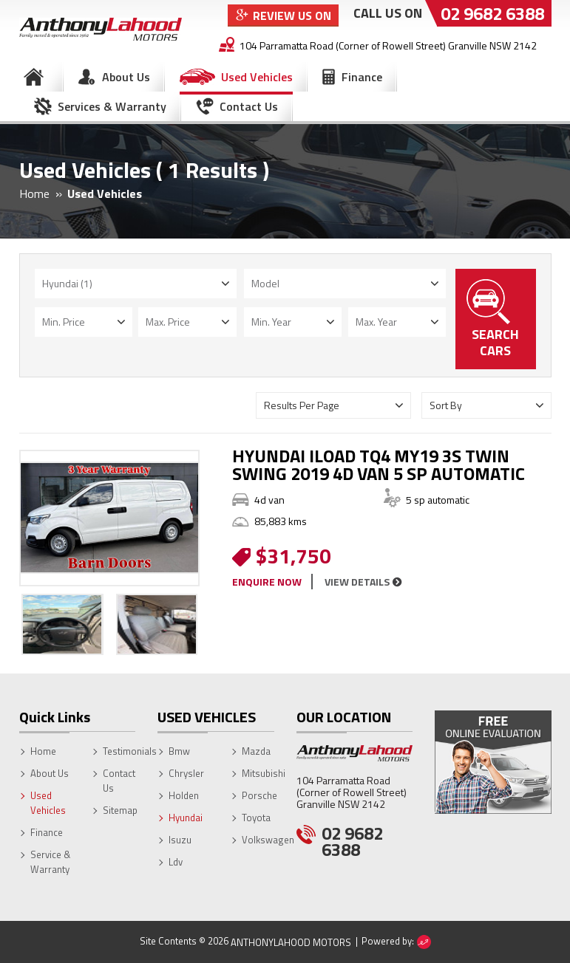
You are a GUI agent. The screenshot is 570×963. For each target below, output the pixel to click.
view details (357, 581)
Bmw (179, 751)
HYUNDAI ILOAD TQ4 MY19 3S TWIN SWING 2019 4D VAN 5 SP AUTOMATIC (378, 464)
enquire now (267, 581)
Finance (362, 77)
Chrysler (186, 773)
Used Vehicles (257, 77)
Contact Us (249, 106)
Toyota (256, 817)
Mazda (256, 751)
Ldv (176, 861)
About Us (126, 77)
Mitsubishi (263, 773)
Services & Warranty (112, 106)
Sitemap (120, 810)
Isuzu (180, 839)
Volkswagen (268, 839)
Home (34, 77)
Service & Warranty (50, 862)
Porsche (259, 795)
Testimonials (130, 751)
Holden (184, 795)
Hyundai (186, 817)
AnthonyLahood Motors (291, 942)
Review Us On (292, 15)
